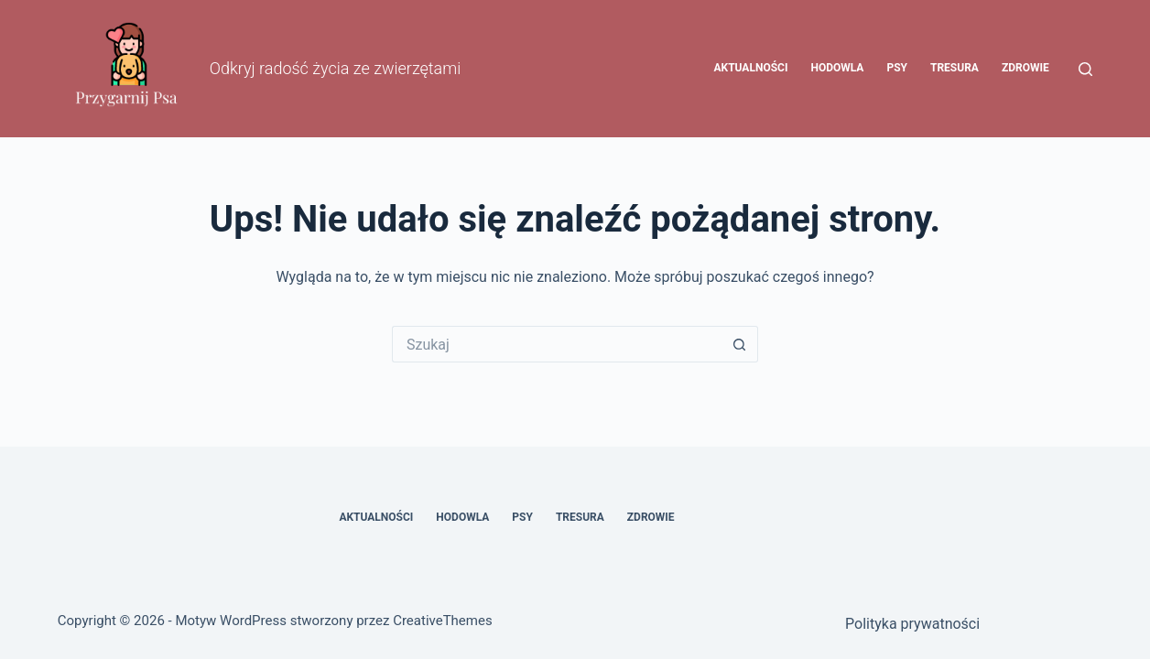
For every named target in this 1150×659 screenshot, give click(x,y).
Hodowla (836, 67)
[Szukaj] (1085, 69)
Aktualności (750, 67)
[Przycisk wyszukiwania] (739, 344)
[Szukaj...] (556, 344)
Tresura (954, 67)
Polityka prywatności (912, 623)
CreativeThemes (443, 620)
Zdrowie (1025, 67)
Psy (896, 67)
